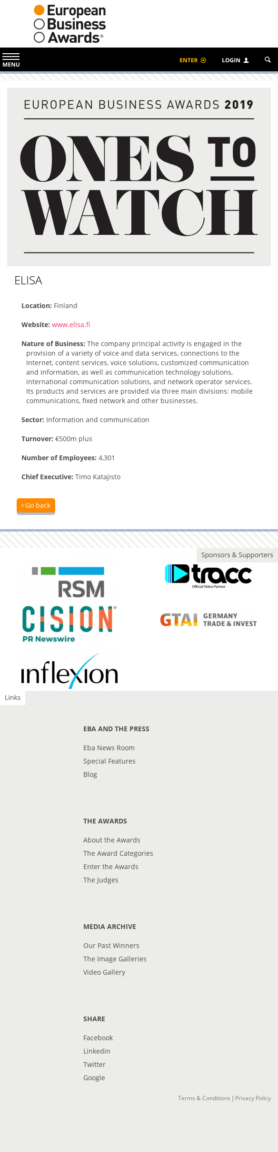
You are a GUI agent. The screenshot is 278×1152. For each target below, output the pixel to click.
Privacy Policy (253, 1098)
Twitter (94, 1064)
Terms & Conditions (204, 1098)
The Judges (101, 879)
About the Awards (111, 839)
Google (94, 1077)
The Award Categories (118, 853)
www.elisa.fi (71, 324)
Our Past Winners (111, 945)
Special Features (109, 760)
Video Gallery (104, 972)
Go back (35, 505)
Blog (90, 774)
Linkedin (96, 1050)
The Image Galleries (115, 958)
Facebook (98, 1037)
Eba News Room (109, 747)
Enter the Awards (111, 866)
